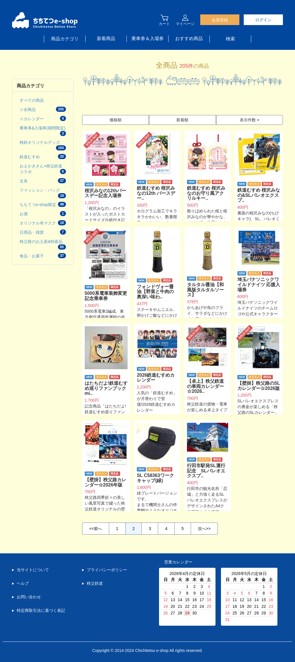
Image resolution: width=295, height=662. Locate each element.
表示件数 (249, 120)
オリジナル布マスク (43, 222)
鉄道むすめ (43, 156)
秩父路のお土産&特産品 (43, 244)
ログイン (263, 20)
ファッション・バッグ (43, 193)
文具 (43, 180)
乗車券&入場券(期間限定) (43, 131)
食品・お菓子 (43, 255)
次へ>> (204, 528)
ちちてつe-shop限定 (43, 204)
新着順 (182, 120)
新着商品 (106, 38)
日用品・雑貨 (43, 232)
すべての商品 (32, 100)
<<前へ (95, 528)
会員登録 (220, 20)
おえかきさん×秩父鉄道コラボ (43, 169)
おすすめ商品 (189, 38)
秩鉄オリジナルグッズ (43, 145)
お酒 (43, 213)
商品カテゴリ (65, 38)
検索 (230, 38)
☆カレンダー (43, 118)
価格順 (115, 120)
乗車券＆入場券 (147, 38)
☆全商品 (43, 109)
